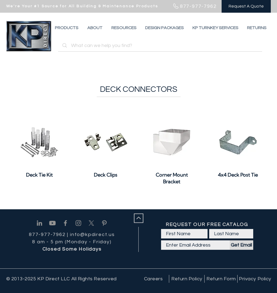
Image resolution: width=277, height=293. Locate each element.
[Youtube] (52, 223)
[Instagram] (78, 223)
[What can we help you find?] (161, 45)
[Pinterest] (104, 223)
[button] (257, 27)
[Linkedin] (39, 223)
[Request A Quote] (246, 6)
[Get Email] (241, 245)
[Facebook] (65, 223)
